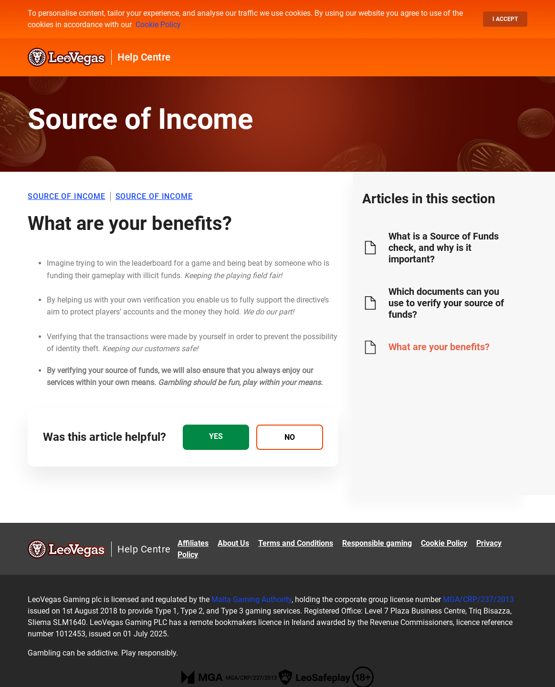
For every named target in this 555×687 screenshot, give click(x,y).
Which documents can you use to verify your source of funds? (446, 303)
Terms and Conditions (295, 543)
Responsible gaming (377, 543)
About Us (233, 543)
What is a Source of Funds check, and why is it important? (443, 247)
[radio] (216, 437)
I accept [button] (505, 19)
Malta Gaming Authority (251, 599)
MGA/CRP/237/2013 (478, 599)
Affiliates (193, 543)
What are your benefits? (439, 347)
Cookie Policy (158, 24)
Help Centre (144, 57)
